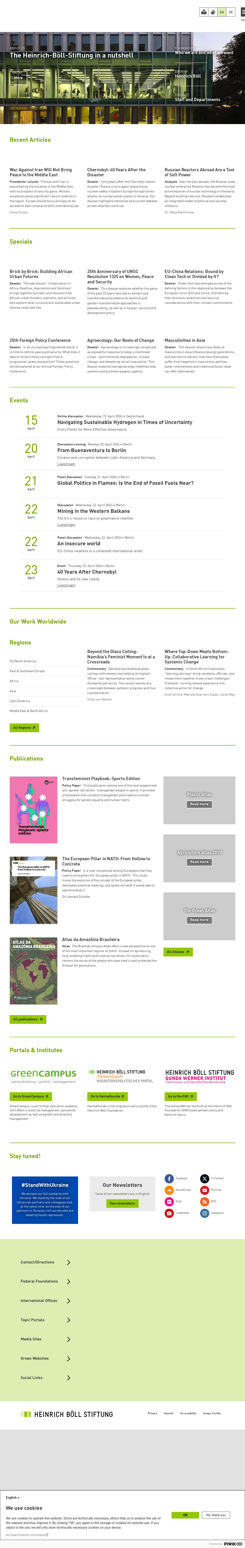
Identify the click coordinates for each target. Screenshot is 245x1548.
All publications (25, 1177)
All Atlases (176, 1110)
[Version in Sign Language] (212, 12)
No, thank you (216, 1515)
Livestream (66, 593)
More (18, 78)
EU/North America (23, 790)
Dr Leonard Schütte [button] (76, 1054)
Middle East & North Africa (28, 839)
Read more (199, 962)
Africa (14, 810)
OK (185, 1515)
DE (231, 12)
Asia (13, 820)
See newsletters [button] (122, 1361)
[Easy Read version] (204, 12)
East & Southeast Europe (27, 800)
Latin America (20, 829)
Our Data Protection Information (25, 1535)
